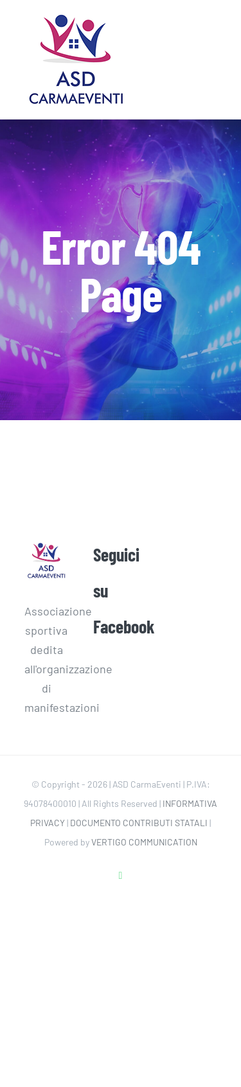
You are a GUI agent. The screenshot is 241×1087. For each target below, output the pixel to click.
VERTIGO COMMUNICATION (144, 841)
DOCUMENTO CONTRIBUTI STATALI (139, 822)
